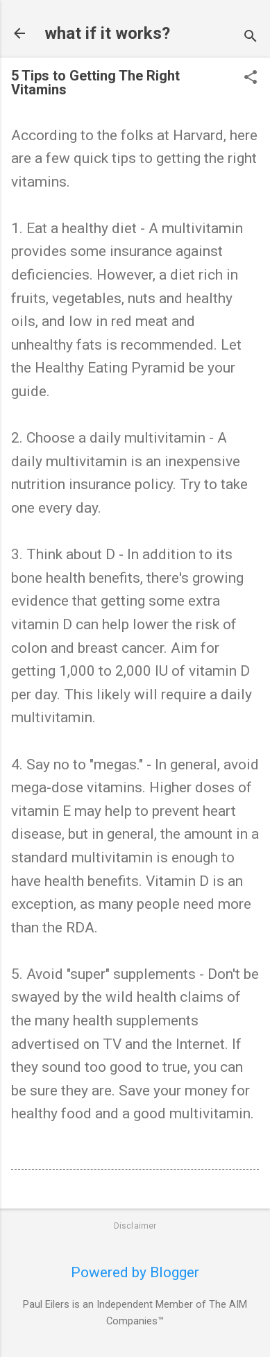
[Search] (250, 38)
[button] (250, 79)
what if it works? (107, 33)
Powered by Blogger (135, 1272)
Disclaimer (135, 1226)
